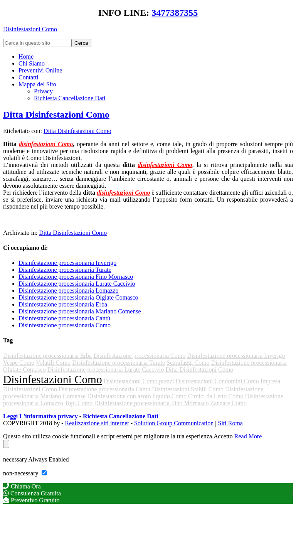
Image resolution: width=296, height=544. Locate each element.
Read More (248, 436)
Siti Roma (230, 423)
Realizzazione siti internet (97, 423)
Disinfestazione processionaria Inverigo (67, 262)
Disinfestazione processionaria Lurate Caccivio (76, 283)
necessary (15, 459)
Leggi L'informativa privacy (40, 416)
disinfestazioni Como (46, 144)
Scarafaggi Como (188, 362)
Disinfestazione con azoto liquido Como (137, 396)
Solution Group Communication (174, 423)
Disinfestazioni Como (30, 29)
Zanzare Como (228, 403)
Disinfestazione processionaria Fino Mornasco (75, 276)
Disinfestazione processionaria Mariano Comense (79, 311)
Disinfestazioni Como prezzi (139, 381)
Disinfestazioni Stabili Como (188, 389)
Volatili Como (53, 362)
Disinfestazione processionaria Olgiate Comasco (78, 297)
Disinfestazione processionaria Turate (64, 269)
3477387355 (174, 13)
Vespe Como (18, 362)
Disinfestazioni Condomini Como (217, 381)
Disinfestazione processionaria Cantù (64, 318)
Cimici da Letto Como (216, 396)
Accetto (223, 436)
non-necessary (21, 473)
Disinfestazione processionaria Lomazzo (68, 290)
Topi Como (78, 403)
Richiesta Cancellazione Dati (120, 416)
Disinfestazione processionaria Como (64, 325)
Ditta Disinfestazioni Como (56, 114)
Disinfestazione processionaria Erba (62, 304)
